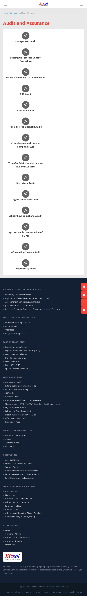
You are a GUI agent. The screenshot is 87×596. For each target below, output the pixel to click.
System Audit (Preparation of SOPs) (20, 414)
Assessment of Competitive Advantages (22, 302)
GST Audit (25, 93)
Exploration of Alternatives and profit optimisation (27, 298)
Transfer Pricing (12, 442)
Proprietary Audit (25, 268)
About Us (19, 592)
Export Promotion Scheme (16, 347)
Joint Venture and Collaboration (19, 305)
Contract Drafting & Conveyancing (20, 516)
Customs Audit (25, 110)
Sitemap (79, 592)
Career (38, 592)
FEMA (7, 530)
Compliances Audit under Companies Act (23, 400)
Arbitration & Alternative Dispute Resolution (24, 513)
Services (28, 592)
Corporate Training (13, 541)
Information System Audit (26, 252)
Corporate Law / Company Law (18, 498)
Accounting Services (13, 460)
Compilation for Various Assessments (21, 470)
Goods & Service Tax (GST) (16, 435)
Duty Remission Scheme (15, 358)
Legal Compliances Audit (26, 199)
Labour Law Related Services (17, 537)
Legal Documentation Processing (19, 478)
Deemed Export (12, 361)
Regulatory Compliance (15, 333)
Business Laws (11, 491)
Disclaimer (56, 592)
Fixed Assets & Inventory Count (18, 463)
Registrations (11, 326)
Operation (9, 330)
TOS (65, 592)
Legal (71, 592)
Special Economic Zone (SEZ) (17, 368)
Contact (46, 592)
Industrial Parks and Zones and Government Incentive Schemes (32, 309)
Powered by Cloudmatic (57, 586)
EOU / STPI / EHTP (12, 365)
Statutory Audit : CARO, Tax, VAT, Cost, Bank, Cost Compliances (32, 404)
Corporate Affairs (13, 534)
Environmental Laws (13, 506)
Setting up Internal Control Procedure (21, 386)
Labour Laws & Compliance (17, 502)
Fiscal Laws (10, 495)
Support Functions (13, 467)
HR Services (10, 544)
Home (10, 592)
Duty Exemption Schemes (16, 354)
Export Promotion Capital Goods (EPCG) (22, 350)
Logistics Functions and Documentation (22, 474)
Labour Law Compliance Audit (26, 215)
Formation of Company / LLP (17, 322)
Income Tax (10, 446)
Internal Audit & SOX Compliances (25, 77)
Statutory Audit (25, 182)
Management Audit (25, 41)
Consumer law (11, 509)
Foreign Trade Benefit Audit (26, 126)
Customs (9, 439)
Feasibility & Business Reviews (18, 294)
